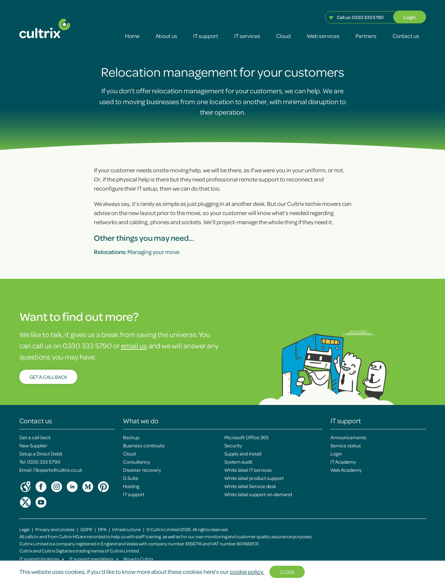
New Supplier (33, 445)
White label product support (254, 478)
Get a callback (48, 377)
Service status (345, 445)
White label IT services (248, 470)
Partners (366, 35)
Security (233, 445)
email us (134, 345)
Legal (24, 529)
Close (287, 572)
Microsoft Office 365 (246, 437)
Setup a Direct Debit (40, 453)
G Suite (130, 478)
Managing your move (136, 251)
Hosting (131, 486)
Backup (131, 437)
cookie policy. (247, 571)
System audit (238, 462)
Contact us (405, 35)
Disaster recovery (142, 470)
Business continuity (144, 445)
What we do (141, 420)
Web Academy (346, 470)
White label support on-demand (258, 494)
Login (410, 17)
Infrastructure (126, 529)
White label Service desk (250, 486)
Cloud (283, 35)
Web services (323, 35)
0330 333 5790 (368, 17)
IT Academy (343, 462)
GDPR (86, 529)
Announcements (348, 437)
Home (132, 35)
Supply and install (242, 453)
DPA (102, 529)
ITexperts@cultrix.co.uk (57, 470)
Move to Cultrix (138, 559)
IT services (247, 35)
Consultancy (136, 462)
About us (166, 35)
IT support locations (41, 559)
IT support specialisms (94, 559)
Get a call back (35, 437)
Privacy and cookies (55, 529)
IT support (205, 35)
